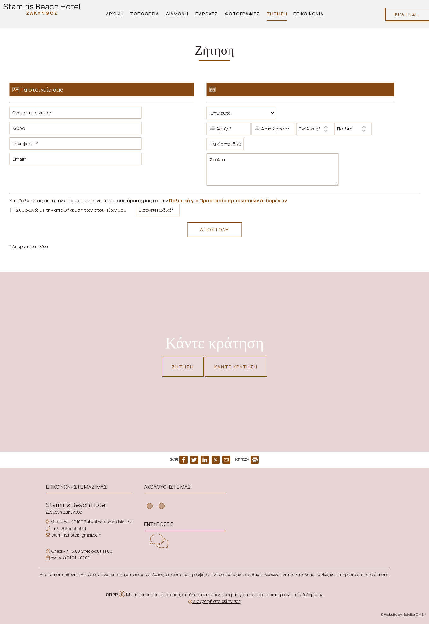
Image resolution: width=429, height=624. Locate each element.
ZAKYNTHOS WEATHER (283, 507)
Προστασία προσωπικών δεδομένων (288, 595)
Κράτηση (407, 14)
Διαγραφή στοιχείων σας (214, 601)
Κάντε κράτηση (236, 367)
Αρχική (114, 14)
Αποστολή (214, 230)
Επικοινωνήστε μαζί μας (76, 486)
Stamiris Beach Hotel (42, 8)
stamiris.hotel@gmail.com (76, 535)
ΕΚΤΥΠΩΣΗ (247, 459)
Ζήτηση (277, 14)
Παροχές (206, 14)
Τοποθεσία (144, 14)
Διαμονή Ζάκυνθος (64, 512)
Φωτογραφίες (242, 14)
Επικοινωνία (308, 14)
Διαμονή (177, 14)
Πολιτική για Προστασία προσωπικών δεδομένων (228, 200)
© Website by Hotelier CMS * (403, 614)
